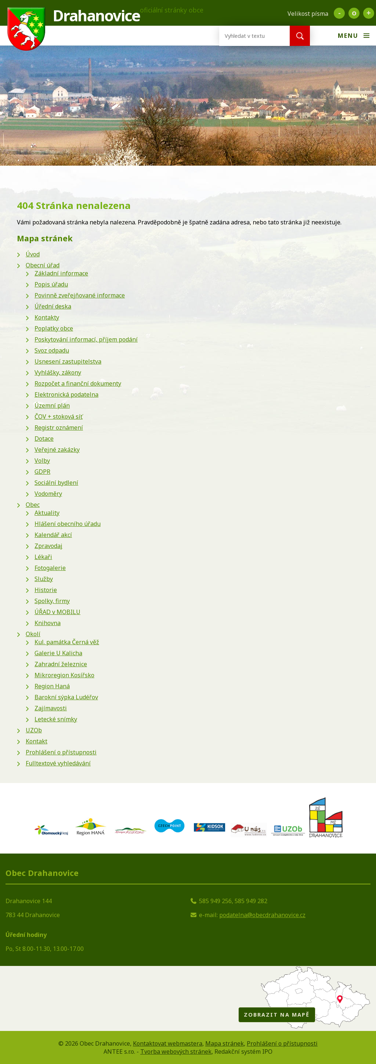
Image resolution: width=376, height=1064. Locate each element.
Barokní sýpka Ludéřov (66, 697)
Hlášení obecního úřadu (68, 524)
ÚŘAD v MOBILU (57, 612)
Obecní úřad (42, 265)
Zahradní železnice (61, 664)
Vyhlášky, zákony (58, 372)
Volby (42, 461)
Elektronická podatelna (66, 394)
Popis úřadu (51, 284)
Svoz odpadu (52, 350)
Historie (46, 590)
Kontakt (36, 741)
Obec (33, 505)
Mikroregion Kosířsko (64, 675)
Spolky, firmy (52, 601)
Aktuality (47, 513)
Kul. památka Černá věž (67, 642)
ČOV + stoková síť (59, 416)
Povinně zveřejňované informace (80, 295)
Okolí (33, 634)
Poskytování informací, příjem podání (86, 339)
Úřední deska (53, 306)
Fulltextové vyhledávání (58, 763)
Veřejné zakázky (57, 450)
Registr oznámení (59, 427)
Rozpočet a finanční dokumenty (78, 383)
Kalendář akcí (53, 535)
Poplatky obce (54, 328)
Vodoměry (48, 494)
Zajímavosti (51, 708)
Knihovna (48, 623)
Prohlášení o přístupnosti (61, 752)
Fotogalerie (50, 568)
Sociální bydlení (56, 483)
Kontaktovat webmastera (167, 1043)
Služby (44, 579)
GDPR (42, 472)
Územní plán (52, 405)
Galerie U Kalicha (58, 653)
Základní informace (61, 273)
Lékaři (43, 557)
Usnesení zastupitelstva (68, 361)
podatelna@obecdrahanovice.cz (262, 915)
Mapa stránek (224, 1043)
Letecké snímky (56, 719)
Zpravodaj (48, 546)
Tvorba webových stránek (176, 1051)
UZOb (34, 730)
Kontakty (47, 317)
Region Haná (52, 686)
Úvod (33, 254)
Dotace (44, 438)
